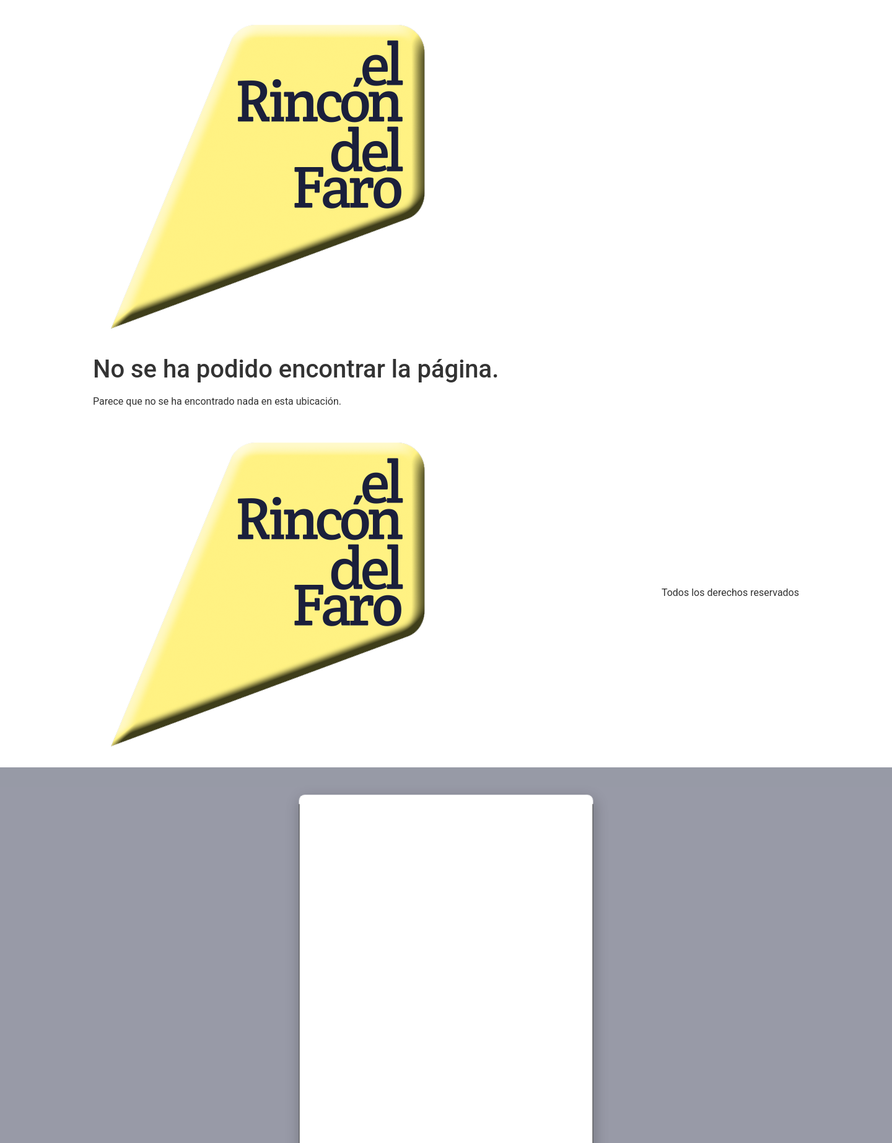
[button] (446, 808)
